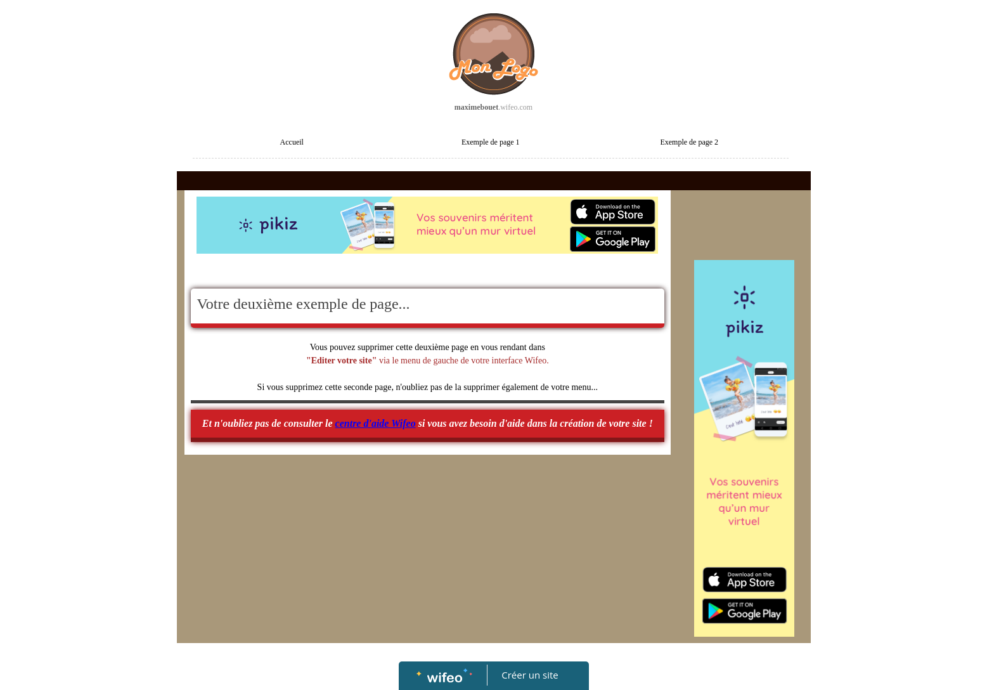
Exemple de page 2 (689, 142)
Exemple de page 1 (490, 142)
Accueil (292, 142)
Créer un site (529, 674)
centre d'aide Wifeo (375, 423)
